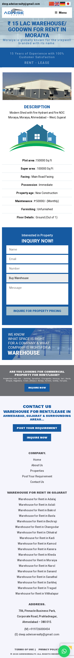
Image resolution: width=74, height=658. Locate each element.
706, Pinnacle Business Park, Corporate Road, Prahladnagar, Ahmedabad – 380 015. (37, 616)
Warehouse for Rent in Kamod (37, 543)
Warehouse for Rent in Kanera (37, 549)
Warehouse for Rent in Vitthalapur (37, 593)
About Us (37, 465)
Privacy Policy (49, 649)
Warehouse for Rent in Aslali (37, 504)
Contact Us (37, 481)
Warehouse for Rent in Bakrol (37, 510)
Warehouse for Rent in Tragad (37, 588)
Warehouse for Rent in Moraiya (37, 560)
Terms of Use (24, 649)
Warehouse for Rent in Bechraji (37, 521)
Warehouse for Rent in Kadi (37, 538)
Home (37, 459)
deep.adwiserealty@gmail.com (21, 4)
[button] (64, 651)
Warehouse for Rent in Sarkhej (37, 582)
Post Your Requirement (37, 428)
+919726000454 (39, 629)
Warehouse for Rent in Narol (37, 565)
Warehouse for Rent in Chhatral (37, 532)
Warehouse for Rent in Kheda (37, 554)
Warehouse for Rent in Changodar (37, 527)
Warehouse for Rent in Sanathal (37, 576)
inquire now (37, 387)
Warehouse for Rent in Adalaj (37, 499)
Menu (61, 12)
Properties (37, 470)
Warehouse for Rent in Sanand (37, 571)
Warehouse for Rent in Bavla (37, 515)
